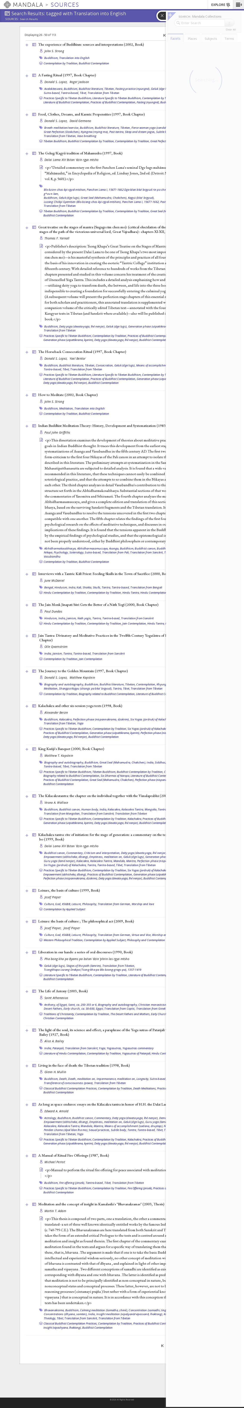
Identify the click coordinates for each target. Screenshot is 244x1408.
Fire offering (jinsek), (72, 1183)
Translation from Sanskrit (137, 618)
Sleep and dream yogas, (140, 132)
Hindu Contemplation (153, 593)
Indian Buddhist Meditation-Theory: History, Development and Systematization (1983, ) (108, 425)
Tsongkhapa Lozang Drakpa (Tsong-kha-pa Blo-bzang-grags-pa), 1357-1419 (92, 970)
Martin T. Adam (55, 1211)
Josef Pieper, (53, 928)
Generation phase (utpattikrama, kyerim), (154, 326)
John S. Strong (54, 51)
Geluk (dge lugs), (161, 89)
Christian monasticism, (153, 1005)
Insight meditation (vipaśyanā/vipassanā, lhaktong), (129, 1314)
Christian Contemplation (58, 1018)
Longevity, (142, 1079)
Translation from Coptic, (119, 1008)
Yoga (80, 723)
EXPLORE (221, 5)
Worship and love (143, 904)
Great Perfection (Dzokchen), (62, 132)
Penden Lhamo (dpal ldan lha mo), (66, 1130)
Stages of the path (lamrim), (84, 966)
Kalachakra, (135, 819)
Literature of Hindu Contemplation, (65, 1053)
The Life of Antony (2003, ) (63, 991)
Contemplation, (146, 684)
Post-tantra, (116, 132)
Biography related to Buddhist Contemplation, (107, 694)
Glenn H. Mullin (55, 1072)
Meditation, (66, 408)
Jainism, (71, 618)
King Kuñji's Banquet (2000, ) (71, 748)
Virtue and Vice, (141, 935)
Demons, (164, 1118)
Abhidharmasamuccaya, (92, 548)
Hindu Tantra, (131, 593)
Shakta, (87, 587)
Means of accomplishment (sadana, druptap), (165, 365)
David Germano (80, 121)
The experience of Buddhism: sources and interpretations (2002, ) (91, 44)
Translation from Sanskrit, (147, 552)
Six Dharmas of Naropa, (115, 776)
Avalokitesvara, (53, 89)
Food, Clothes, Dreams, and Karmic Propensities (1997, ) (91, 114)
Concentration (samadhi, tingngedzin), (153, 1310)
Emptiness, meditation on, (106, 857)
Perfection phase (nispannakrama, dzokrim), (101, 719)
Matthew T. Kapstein (58, 755)
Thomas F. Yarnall (57, 238)
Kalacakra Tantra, (132, 809)
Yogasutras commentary (138, 1048)
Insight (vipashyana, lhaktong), (62, 1327)
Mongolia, (151, 809)
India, (72, 587)
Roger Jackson (79, 82)
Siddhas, (160, 762)
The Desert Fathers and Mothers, (130, 1014)
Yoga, (102, 1048)
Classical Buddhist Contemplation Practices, (70, 1088)
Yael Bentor (78, 358)
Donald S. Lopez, (56, 82)
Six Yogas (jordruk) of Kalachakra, (151, 719)
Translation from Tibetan (104, 93)
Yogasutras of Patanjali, (136, 1053)
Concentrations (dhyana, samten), (65, 1314)
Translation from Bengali (146, 587)
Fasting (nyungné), (148, 102)
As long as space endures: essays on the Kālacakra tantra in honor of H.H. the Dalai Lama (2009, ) (114, 1104)
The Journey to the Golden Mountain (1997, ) (83, 670)
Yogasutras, (114, 1048)
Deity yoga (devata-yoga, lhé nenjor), (82, 326)
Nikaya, (48, 552)
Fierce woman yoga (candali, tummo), (155, 128)
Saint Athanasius (56, 998)
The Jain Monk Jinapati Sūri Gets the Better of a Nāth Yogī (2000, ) (98, 604)
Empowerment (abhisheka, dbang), (66, 857)
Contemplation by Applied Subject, (105, 940)
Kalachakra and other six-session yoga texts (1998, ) (80, 705)
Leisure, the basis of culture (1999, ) (69, 890)
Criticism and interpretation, (102, 853)
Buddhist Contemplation (94, 63)
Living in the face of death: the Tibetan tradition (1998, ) (84, 1065)
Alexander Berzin (56, 712)
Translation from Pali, (116, 552)
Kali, (79, 587)
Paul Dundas (53, 611)
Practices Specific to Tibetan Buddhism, (68, 98)
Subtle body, (164, 132)
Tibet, (83, 93)
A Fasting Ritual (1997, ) (67, 75)
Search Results (29, 19)
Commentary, (75, 853)
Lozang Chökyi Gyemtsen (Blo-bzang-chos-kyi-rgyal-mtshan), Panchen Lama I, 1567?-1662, (101, 202)
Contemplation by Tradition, (61, 63)
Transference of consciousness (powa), (68, 1083)
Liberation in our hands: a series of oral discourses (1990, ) (85, 952)
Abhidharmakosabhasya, (60, 548)
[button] (238, 4)
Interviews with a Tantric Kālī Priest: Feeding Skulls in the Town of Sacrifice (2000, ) (111, 573)
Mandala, (119, 861)
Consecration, (104, 365)
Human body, (90, 809)
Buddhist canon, (145, 548)
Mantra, (131, 861)
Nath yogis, (84, 618)
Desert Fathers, (53, 1008)
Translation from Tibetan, (60, 136)
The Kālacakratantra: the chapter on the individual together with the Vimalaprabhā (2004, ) (109, 795)
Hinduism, (61, 587)
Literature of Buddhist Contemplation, (66, 102)
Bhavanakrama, (54, 1310)
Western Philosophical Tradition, (63, 940)
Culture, (49, 904)
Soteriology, (76, 552)
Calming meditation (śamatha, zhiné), (104, 1310)
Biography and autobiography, (64, 684)
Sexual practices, (99, 1130)
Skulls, (97, 587)
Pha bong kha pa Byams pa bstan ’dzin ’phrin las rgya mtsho (86, 959)
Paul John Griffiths (57, 432)
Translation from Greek (151, 1008)
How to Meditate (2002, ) (68, 394)
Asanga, (114, 548)
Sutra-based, (52, 93)
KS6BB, (66, 904)
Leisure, (76, 904)
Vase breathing (87, 136)
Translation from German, (114, 904)
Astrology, (50, 1118)
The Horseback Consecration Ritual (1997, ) (82, 351)
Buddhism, (51, 58)
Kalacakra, (65, 719)
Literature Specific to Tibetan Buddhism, (116, 98)
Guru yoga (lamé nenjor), (60, 861)
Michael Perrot (54, 1162)
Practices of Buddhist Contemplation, (113, 102)
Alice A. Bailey (54, 1041)
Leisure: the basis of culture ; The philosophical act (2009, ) (86, 921)
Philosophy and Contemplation (146, 940)
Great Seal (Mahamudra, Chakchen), (104, 198)
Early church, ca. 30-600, (79, 1008)
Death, (63, 1079)
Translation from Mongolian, (62, 813)
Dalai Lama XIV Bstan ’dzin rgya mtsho (71, 160)
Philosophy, (89, 904)
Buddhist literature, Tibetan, (97, 89)
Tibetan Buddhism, (55, 141)
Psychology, (61, 552)
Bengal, (49, 587)
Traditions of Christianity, (59, 1014)
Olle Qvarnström (55, 647)
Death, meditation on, (82, 1079)
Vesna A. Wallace (56, 802)
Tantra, (106, 587)
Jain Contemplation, (134, 623)
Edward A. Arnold (56, 1111)
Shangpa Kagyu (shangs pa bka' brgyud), (85, 688)
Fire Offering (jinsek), (140, 1188)
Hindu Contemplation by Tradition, (65, 593)
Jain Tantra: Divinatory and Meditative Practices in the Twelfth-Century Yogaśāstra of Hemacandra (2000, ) (121, 637)
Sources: (12, 19)
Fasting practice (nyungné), (132, 89)
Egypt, (100, 1008)
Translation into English (74, 58)
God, (58, 904)
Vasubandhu (52, 556)
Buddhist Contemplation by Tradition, (91, 141)
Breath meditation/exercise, (61, 128)
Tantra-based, (70, 93)
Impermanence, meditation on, (116, 1079)
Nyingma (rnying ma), (94, 132)
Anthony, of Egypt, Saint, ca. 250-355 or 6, (70, 1005)
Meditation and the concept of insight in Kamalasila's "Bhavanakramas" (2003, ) (101, 1204)
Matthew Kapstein (82, 677)
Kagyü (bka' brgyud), (141, 198)
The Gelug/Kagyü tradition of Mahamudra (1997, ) (80, 153)
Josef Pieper (52, 897)
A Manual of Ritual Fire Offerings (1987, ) (73, 1155)
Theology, (50, 1318)
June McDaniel (54, 580)
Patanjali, (58, 1048)
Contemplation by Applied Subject (64, 909)
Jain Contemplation (90, 659)
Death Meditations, (144, 1088)
